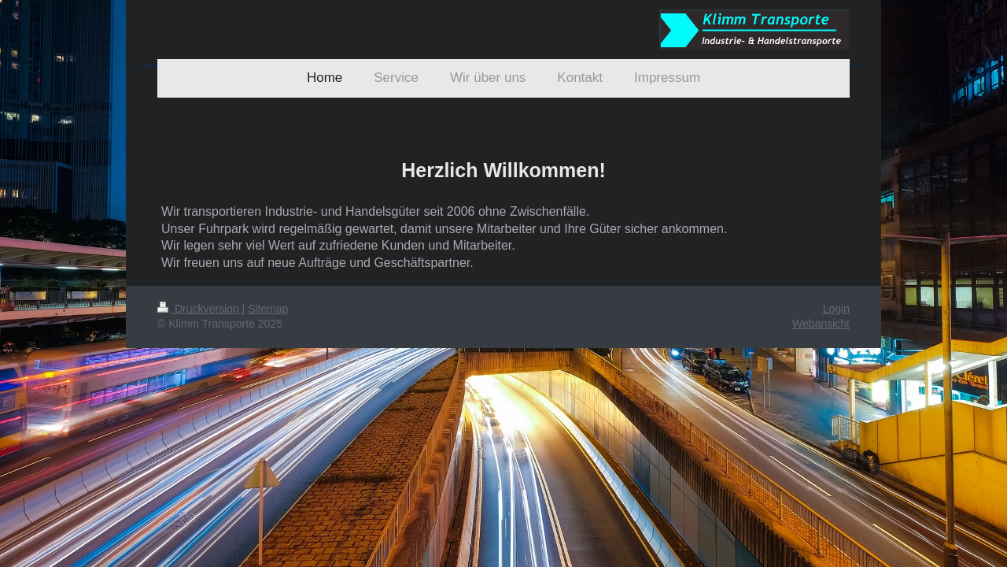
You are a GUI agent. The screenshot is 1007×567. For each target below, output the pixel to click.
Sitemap (268, 308)
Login (836, 308)
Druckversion (199, 308)
